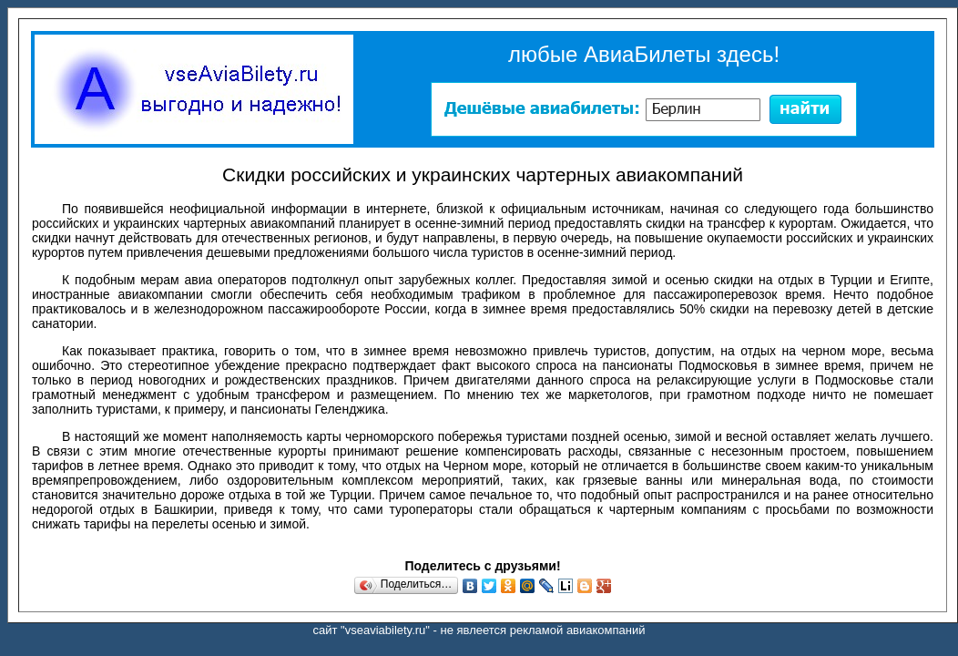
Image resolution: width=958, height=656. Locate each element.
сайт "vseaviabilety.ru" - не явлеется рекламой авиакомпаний (479, 630)
